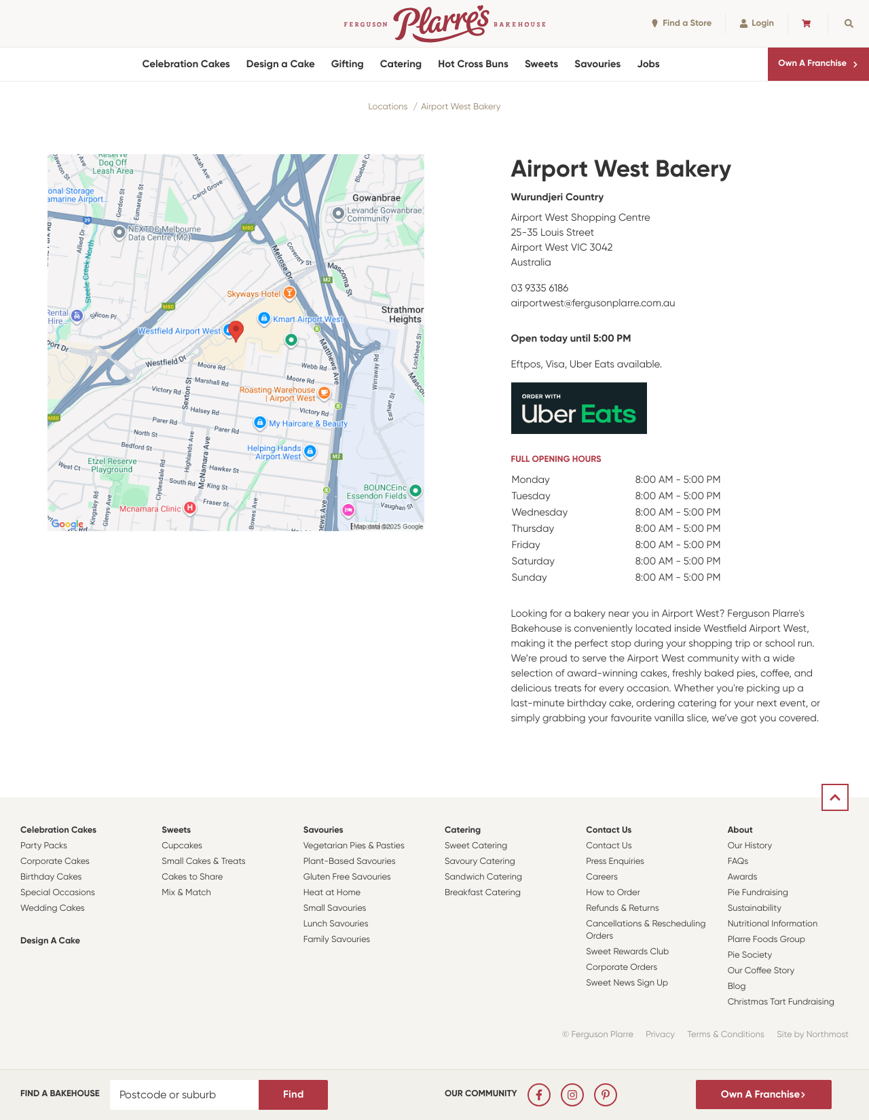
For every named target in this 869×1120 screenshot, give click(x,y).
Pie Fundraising (758, 893)
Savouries (597, 64)
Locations (388, 107)
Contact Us (608, 830)
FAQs (738, 861)
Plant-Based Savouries (349, 861)
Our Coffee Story (761, 971)
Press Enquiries (615, 861)
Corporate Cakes (55, 861)
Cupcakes (182, 846)
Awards (743, 877)
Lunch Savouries (336, 924)
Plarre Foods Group (766, 940)
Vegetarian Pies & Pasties (354, 846)
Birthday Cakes (50, 877)
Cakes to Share (192, 877)
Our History (750, 846)
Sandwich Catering (483, 877)
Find (293, 1094)
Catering (401, 64)
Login (756, 23)
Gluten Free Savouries (347, 877)
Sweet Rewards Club (627, 952)
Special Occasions (57, 893)
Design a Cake (280, 64)
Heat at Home (332, 893)
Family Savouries (337, 940)
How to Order (613, 893)
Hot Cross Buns (473, 64)
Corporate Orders (621, 967)
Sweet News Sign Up (627, 983)
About (740, 830)
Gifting (347, 64)
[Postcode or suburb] (184, 1095)
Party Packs (43, 846)
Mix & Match (186, 893)
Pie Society (750, 955)
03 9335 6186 (540, 288)
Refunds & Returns (622, 908)
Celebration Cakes (185, 64)
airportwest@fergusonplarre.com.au (593, 303)
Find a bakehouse (60, 1094)
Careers (602, 877)
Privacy (660, 1035)
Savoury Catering (480, 861)
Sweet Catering (476, 846)
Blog (737, 986)
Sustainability (754, 908)
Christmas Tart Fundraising (781, 1002)
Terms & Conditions (725, 1035)
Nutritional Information (773, 924)
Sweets (541, 64)
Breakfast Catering (483, 893)
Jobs (648, 64)
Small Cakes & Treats (203, 861)
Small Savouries (335, 908)
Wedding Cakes (52, 908)
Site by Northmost (813, 1035)
